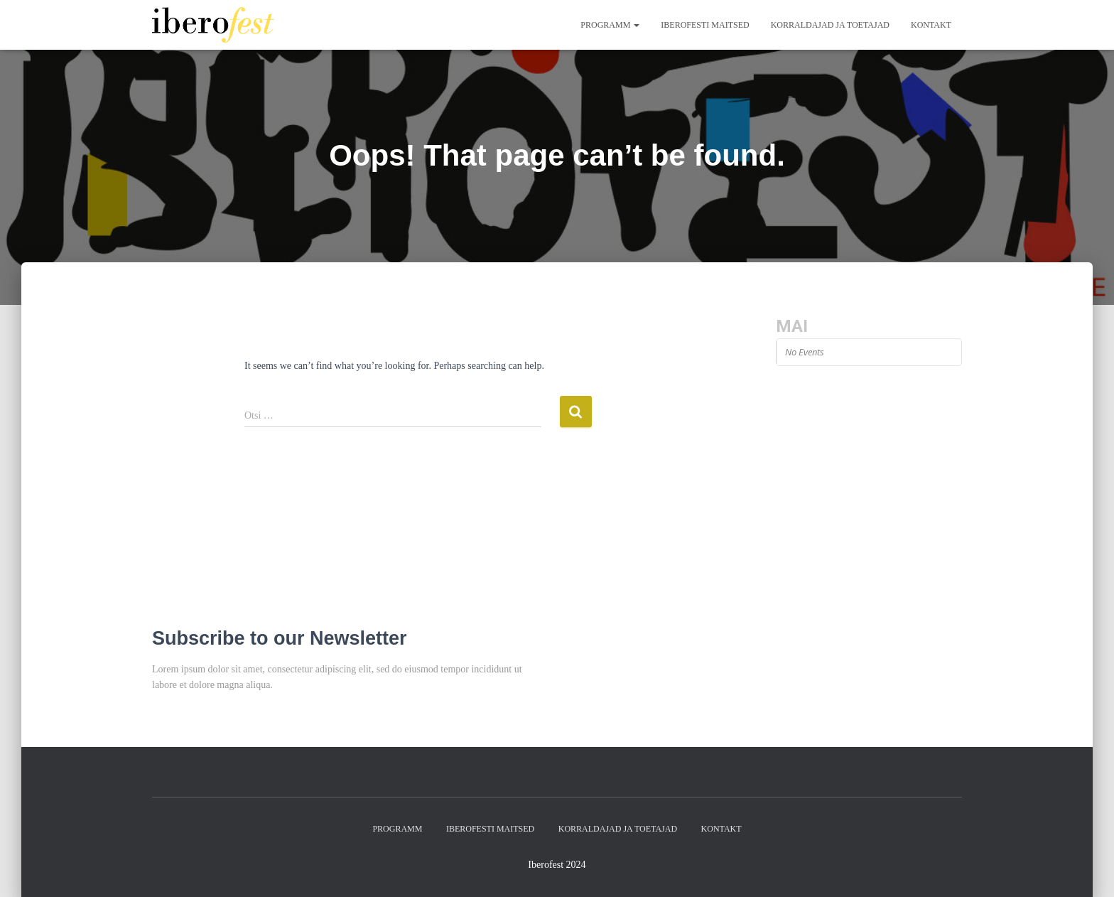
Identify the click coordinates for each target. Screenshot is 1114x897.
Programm (609, 25)
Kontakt (931, 25)
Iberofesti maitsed (705, 25)
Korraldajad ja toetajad (830, 25)
